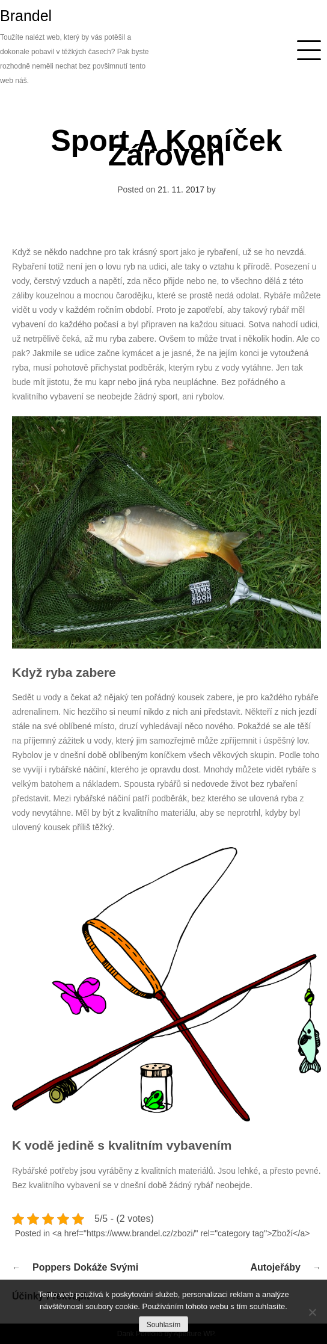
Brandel (26, 15)
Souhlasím (164, 1325)
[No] (312, 1312)
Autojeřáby (275, 1267)
